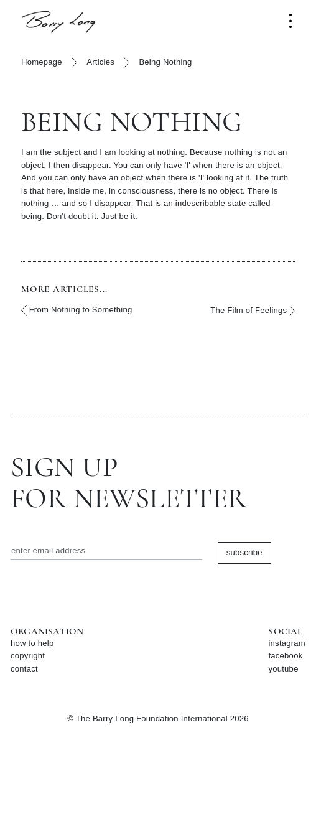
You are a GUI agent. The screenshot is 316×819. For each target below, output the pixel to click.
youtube (283, 668)
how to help (32, 643)
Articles (100, 62)
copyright (28, 655)
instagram (286, 643)
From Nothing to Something (76, 310)
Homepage (41, 62)
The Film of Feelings (252, 311)
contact (24, 668)
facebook (285, 655)
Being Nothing (165, 62)
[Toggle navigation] (290, 20)
